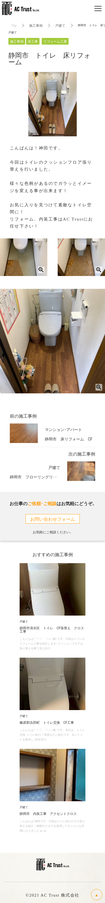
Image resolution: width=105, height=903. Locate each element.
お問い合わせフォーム (52, 518)
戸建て (60, 25)
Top (14, 25)
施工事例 (36, 25)
